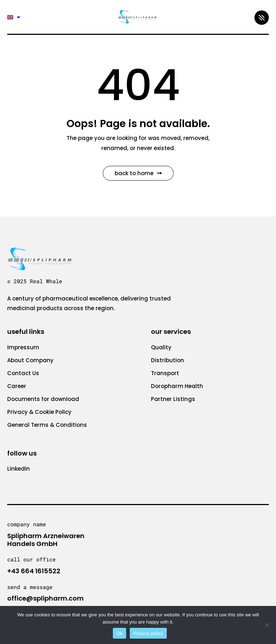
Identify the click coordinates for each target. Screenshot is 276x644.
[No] (267, 625)
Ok (119, 633)
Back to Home (138, 173)
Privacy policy (148, 633)
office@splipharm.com (45, 598)
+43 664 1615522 (33, 570)
